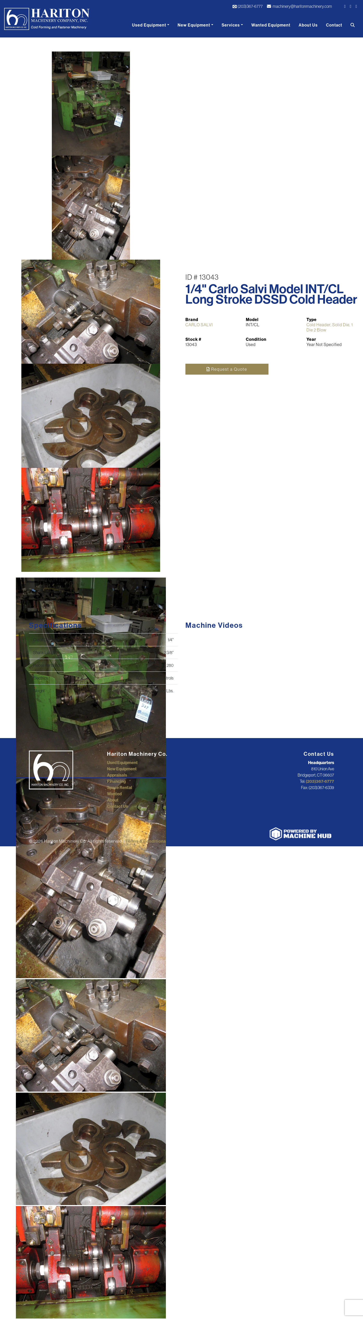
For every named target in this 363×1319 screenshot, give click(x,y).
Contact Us (117, 806)
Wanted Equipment (270, 25)
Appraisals (117, 775)
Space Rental (119, 787)
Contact (334, 25)
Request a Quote (226, 369)
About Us (308, 25)
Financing (116, 781)
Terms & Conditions (146, 841)
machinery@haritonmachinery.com (299, 6)
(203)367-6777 (247, 6)
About (112, 800)
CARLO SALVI (199, 324)
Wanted (114, 793)
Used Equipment (149, 25)
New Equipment (194, 25)
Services (231, 25)
